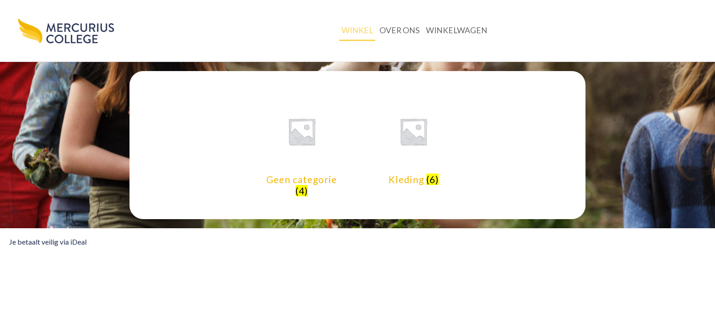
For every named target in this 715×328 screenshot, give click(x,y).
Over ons (399, 30)
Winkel (357, 30)
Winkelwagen (456, 30)
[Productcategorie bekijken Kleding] (413, 139)
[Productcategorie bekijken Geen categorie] (301, 145)
